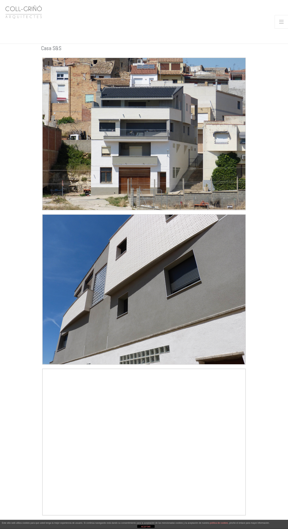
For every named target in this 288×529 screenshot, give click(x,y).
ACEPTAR (145, 527)
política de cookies (219, 523)
